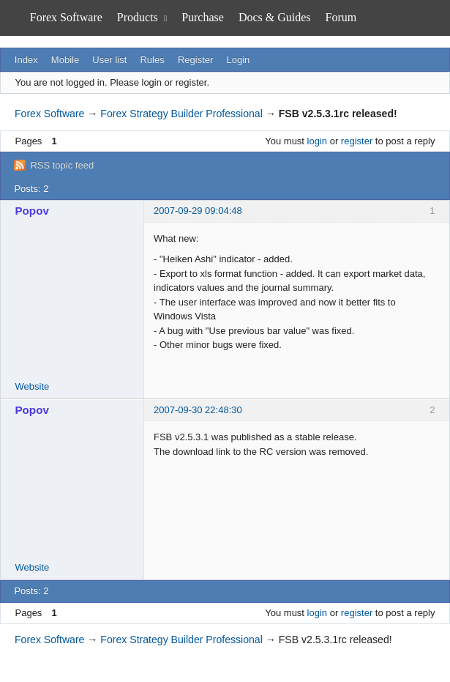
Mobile (65, 59)
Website (32, 386)
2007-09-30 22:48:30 (198, 409)
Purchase (202, 17)
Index (26, 59)
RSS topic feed (62, 165)
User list (109, 59)
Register (195, 59)
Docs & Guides (275, 17)
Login (238, 59)
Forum (341, 17)
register (356, 141)
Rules (152, 59)
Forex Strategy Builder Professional (181, 113)
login (317, 141)
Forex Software (66, 17)
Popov (32, 210)
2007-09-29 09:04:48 (198, 210)
